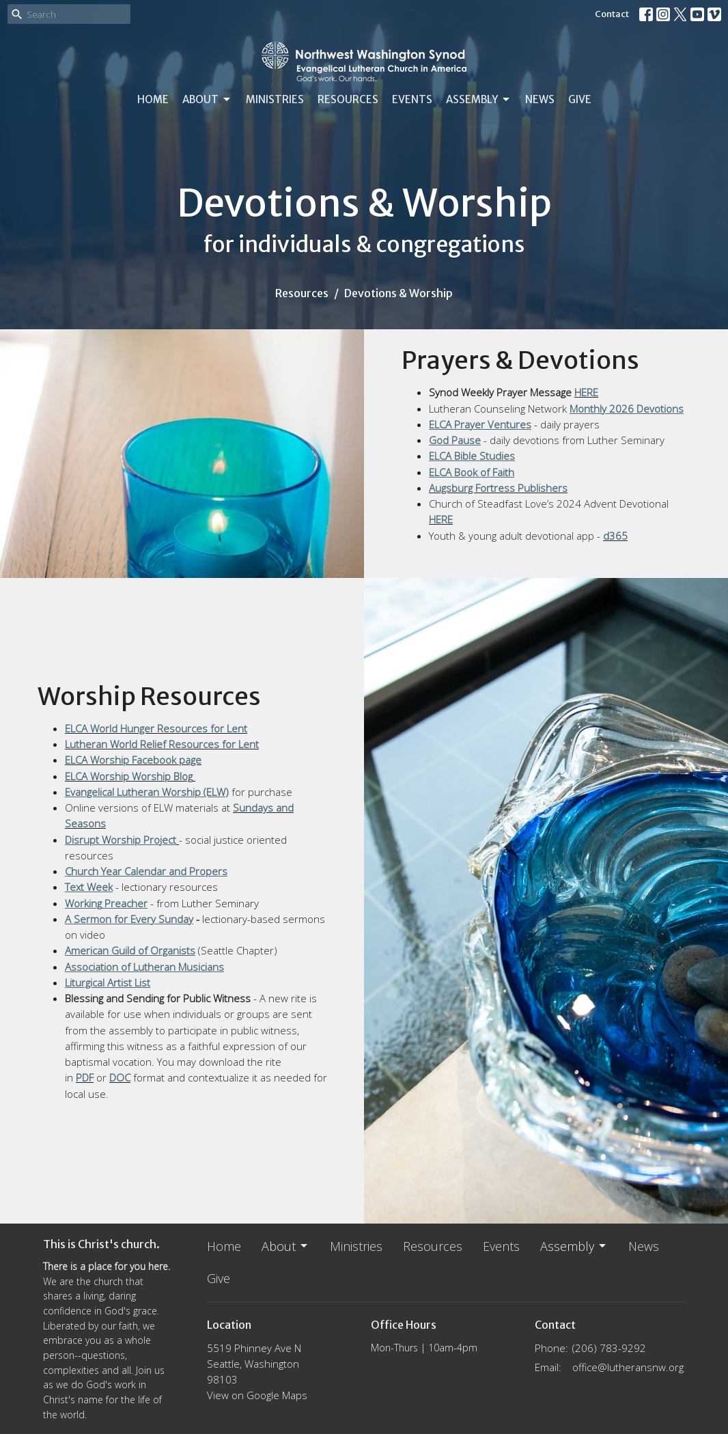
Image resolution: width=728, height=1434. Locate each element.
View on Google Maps (257, 1395)
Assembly (479, 100)
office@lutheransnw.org (628, 1367)
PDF (85, 1077)
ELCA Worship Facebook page (133, 760)
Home (153, 99)
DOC (119, 1077)
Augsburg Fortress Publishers (498, 488)
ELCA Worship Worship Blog (129, 776)
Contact (612, 14)
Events (412, 99)
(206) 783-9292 (609, 1348)
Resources (348, 99)
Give (579, 99)
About (207, 100)
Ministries (275, 99)
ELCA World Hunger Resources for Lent (156, 728)
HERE (586, 392)
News (540, 99)
